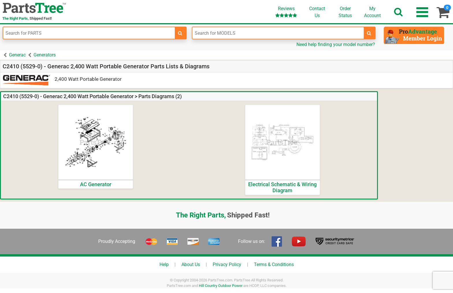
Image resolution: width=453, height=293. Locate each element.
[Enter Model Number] (278, 33)
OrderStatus (345, 12)
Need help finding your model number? (335, 44)
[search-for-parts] (180, 33)
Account (372, 12)
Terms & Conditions (274, 264)
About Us (190, 264)
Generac (17, 55)
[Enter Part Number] (89, 33)
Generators (45, 55)
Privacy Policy (227, 264)
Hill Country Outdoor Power (220, 285)
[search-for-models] (369, 33)
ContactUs (317, 12)
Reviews (286, 12)
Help (164, 264)
